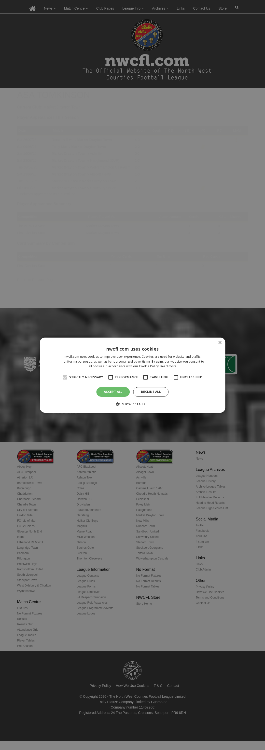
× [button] (220, 342)
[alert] (132, 375)
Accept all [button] (113, 392)
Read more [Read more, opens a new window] (168, 366)
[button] (132, 404)
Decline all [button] (151, 392)
